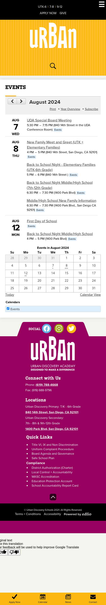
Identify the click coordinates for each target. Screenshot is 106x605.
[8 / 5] (25, 266)
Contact (93, 599)
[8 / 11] (12, 273)
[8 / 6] (39, 266)
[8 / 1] (66, 258)
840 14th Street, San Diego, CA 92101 (51, 412)
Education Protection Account (52, 481)
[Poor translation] (14, 552)
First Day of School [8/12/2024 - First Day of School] (42, 221)
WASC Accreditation (45, 476)
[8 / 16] (80, 273)
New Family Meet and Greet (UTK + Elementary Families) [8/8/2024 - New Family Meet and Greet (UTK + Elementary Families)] (55, 144)
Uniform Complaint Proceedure (53, 449)
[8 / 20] (39, 281)
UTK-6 (42, 6)
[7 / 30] (39, 258)
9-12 (59, 6)
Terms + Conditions (28, 514)
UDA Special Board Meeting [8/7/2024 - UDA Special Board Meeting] (49, 120)
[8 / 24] (93, 281)
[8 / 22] (66, 281)
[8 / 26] (25, 288)
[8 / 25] (12, 288)
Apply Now (48, 13)
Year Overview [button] (70, 109)
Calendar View (90, 295)
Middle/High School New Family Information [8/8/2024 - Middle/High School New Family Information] (61, 200)
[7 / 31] (52, 258)
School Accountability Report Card (55, 485)
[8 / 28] (52, 288)
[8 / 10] (93, 266)
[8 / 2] (80, 258)
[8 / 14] (52, 273)
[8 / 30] (80, 288)
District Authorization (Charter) (52, 468)
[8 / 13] (39, 273)
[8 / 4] (12, 266)
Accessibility (52, 514)
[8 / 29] (66, 288)
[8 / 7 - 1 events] (52, 266)
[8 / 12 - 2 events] (25, 273)
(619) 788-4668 (47, 385)
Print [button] (53, 109)
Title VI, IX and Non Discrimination (55, 444)
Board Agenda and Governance (53, 453)
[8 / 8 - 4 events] (66, 266)
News (68, 599)
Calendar (42, 599)
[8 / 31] (93, 288)
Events (15, 309)
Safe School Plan (43, 458)
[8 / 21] (52, 281)
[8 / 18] (12, 281)
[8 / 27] (39, 288)
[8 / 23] (80, 281)
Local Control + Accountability (52, 472)
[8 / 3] (93, 258)
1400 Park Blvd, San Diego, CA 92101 (51, 429)
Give (63, 13)
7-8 (52, 6)
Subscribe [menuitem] (91, 109)
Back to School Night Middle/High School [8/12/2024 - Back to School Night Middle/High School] (60, 233)
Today (9, 295)
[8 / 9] (80, 266)
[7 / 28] (12, 258)
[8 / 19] (25, 281)
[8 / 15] (66, 273)
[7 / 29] (25, 258)
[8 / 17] (93, 273)
